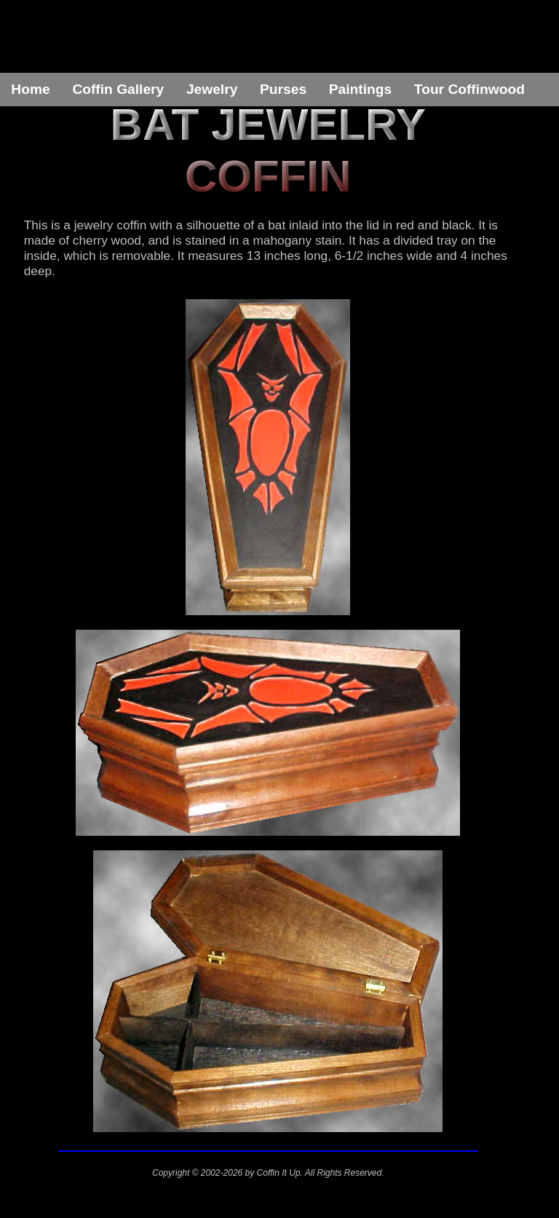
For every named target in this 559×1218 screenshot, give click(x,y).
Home (30, 89)
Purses (283, 89)
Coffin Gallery (118, 89)
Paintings (360, 89)
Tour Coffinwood (469, 89)
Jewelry (211, 89)
